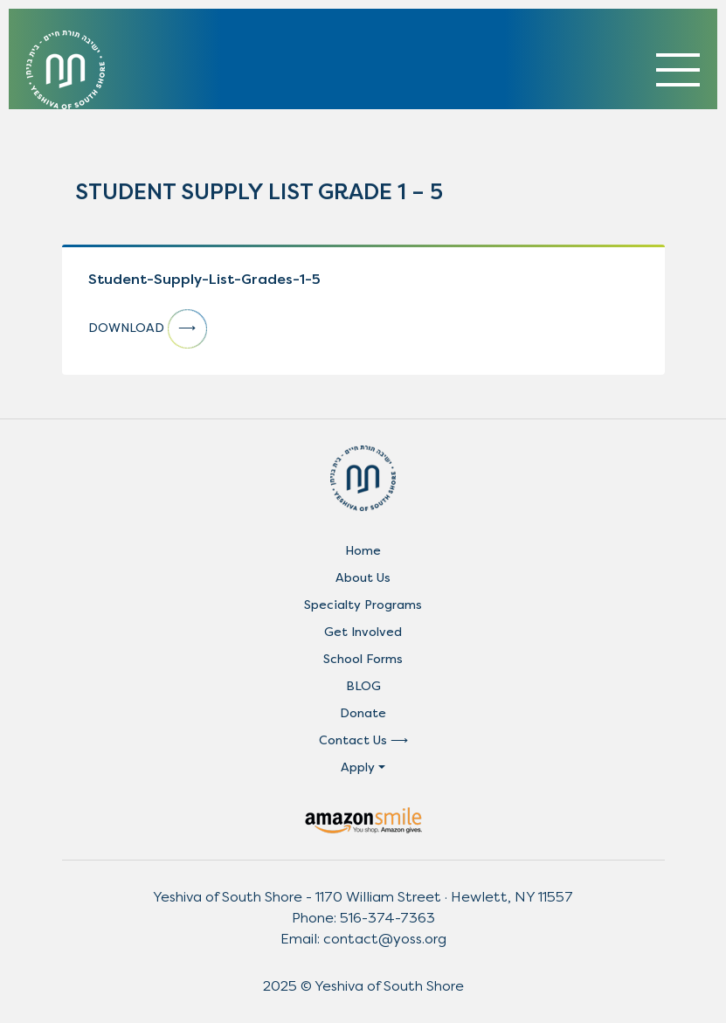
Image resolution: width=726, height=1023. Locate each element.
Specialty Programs (363, 605)
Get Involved (363, 632)
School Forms (363, 659)
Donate (363, 713)
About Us (363, 577)
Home (363, 550)
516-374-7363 (387, 917)
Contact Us (353, 740)
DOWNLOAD (147, 329)
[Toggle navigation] (678, 70)
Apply (358, 767)
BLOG (363, 686)
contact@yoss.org (384, 938)
